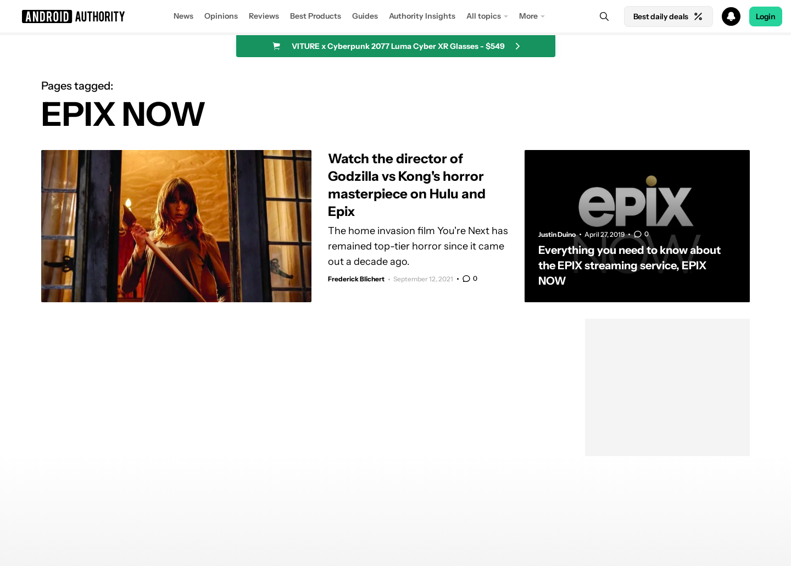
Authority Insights (422, 16)
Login (766, 16)
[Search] (604, 16)
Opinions (221, 16)
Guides (365, 16)
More (528, 16)
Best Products (315, 16)
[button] (395, 16)
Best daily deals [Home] (668, 16)
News (183, 16)
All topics (483, 16)
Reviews (264, 16)
